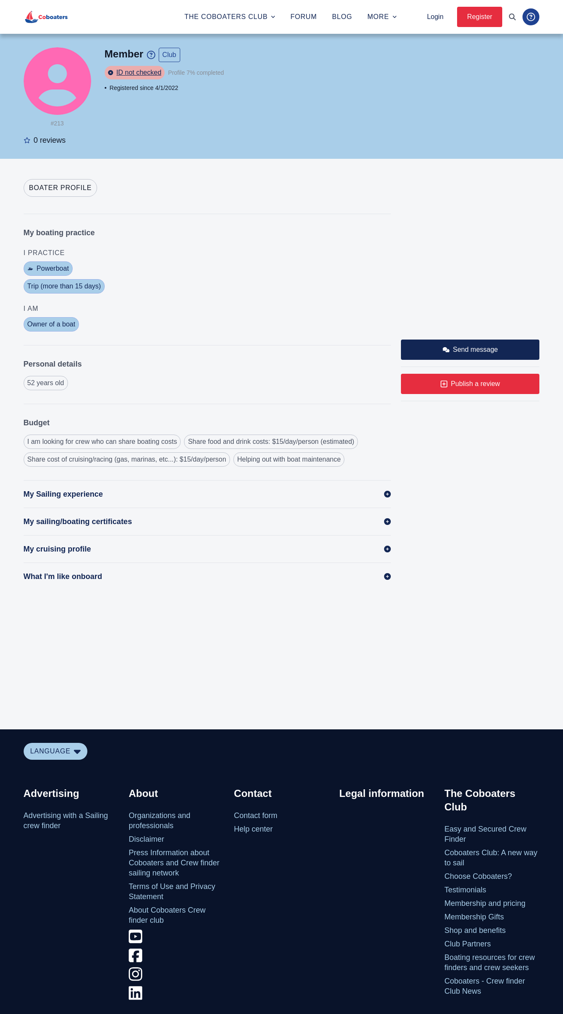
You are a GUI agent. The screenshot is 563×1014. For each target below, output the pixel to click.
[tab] (60, 188)
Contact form (255, 815)
